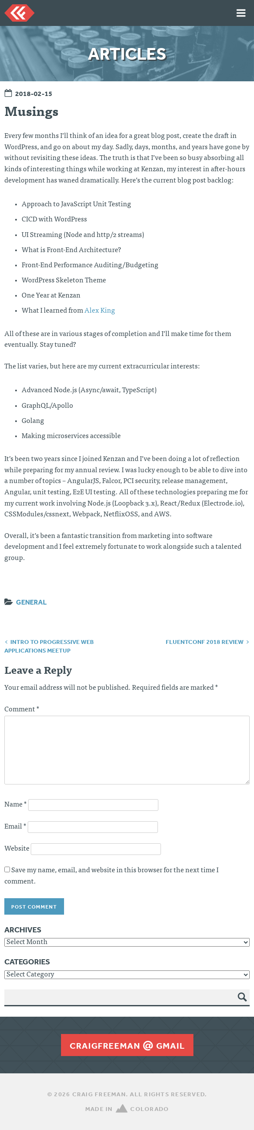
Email (15, 826)
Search (242, 1003)
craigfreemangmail (127, 1045)
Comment (21, 709)
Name (15, 804)
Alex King (99, 310)
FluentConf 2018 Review (205, 642)
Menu (241, 13)
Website (16, 848)
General (31, 602)
